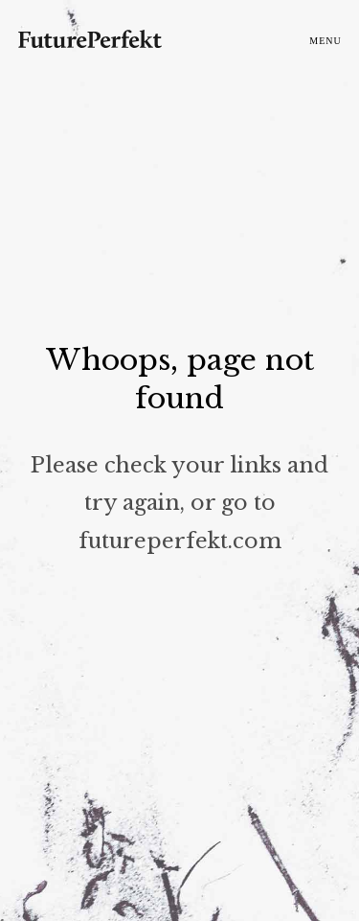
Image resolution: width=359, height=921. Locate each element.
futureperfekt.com (180, 540)
